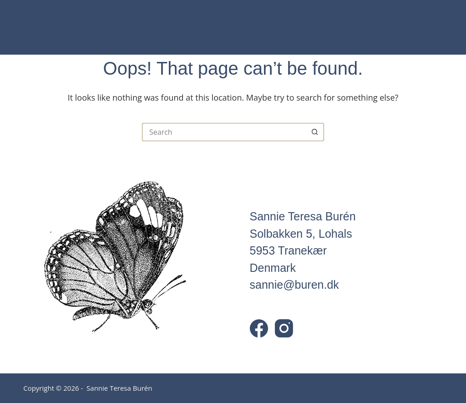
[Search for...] (224, 132)
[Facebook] (259, 328)
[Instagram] (284, 328)
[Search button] (315, 132)
